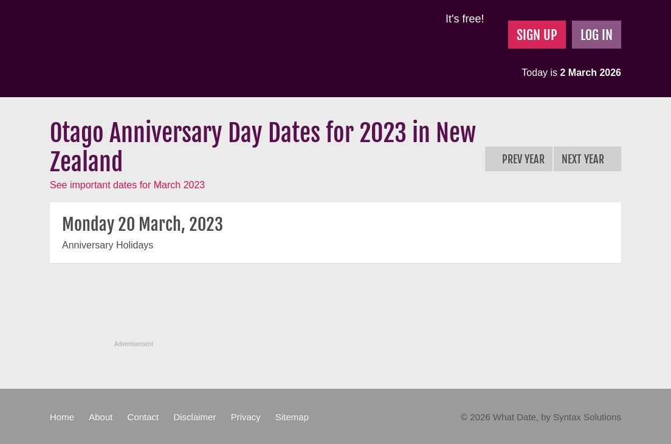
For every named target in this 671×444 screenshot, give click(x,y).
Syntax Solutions (587, 417)
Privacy (246, 417)
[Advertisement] (335, 308)
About (100, 417)
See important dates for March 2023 (127, 185)
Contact (143, 417)
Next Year (587, 159)
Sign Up (537, 35)
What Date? (152, 48)
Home (62, 417)
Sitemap (292, 417)
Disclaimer (194, 417)
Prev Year (519, 159)
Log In (596, 35)
